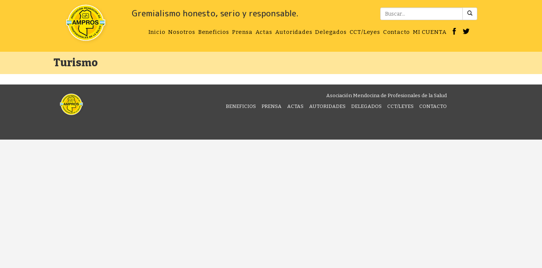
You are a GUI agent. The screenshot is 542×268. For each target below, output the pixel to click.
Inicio (157, 32)
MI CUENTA (429, 32)
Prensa (242, 32)
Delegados (330, 32)
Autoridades (293, 32)
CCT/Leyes (365, 32)
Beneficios (213, 32)
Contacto (396, 32)
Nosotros (181, 32)
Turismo (76, 63)
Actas (264, 32)
